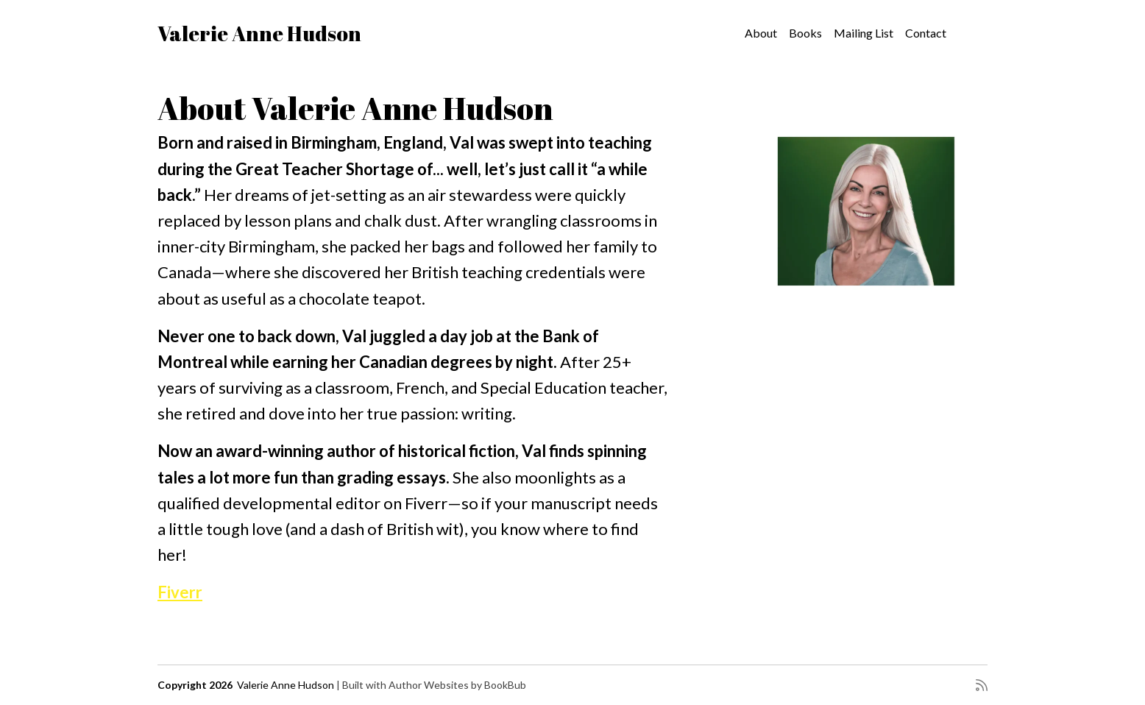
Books (805, 33)
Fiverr (179, 592)
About (761, 33)
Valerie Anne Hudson (259, 33)
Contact (925, 33)
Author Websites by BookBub (457, 685)
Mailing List (863, 33)
